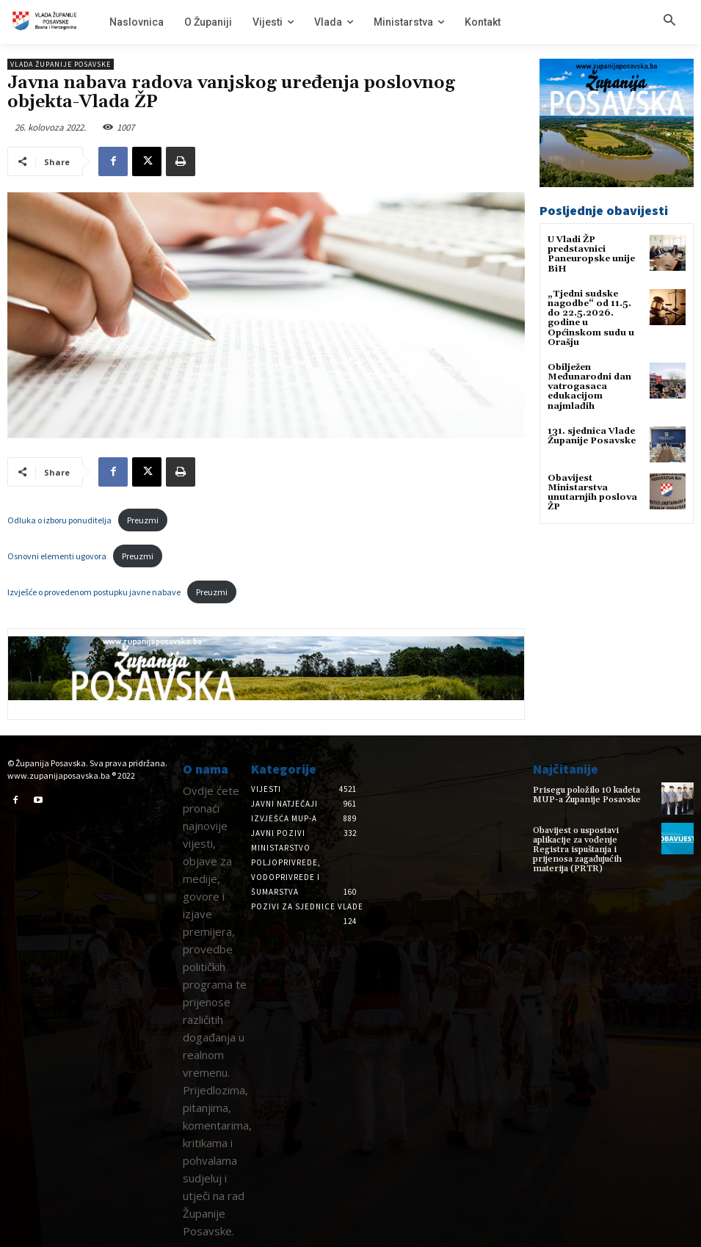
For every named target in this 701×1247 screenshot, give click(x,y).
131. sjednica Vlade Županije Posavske (592, 436)
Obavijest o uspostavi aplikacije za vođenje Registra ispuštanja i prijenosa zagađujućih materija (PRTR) (577, 850)
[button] (669, 21)
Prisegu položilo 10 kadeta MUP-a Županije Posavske (587, 795)
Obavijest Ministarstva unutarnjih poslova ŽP (592, 493)
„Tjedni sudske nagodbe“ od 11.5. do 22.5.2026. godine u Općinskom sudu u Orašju (591, 318)
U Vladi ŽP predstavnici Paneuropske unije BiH (591, 254)
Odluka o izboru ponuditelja (59, 520)
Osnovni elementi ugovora (56, 555)
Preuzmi (143, 520)
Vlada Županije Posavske (60, 64)
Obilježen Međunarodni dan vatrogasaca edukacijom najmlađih (589, 387)
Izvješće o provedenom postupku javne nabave (94, 591)
